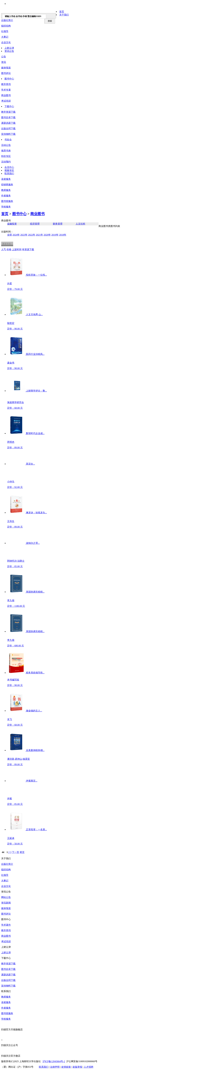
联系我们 (9, 173)
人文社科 (80, 223)
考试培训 (6, 101)
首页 (61, 11)
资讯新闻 (6, 902)
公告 (3, 56)
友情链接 (66, 1067)
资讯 (3, 62)
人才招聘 (88, 1067)
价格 (9, 249)
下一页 (15, 852)
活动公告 (6, 145)
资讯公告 (9, 51)
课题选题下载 (8, 123)
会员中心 (9, 167)
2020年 (47, 235)
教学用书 (6, 84)
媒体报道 (6, 67)
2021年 (39, 235)
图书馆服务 (7, 1013)
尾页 (22, 852)
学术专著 (6, 90)
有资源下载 (28, 249)
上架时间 (17, 249)
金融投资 (12, 223)
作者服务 (6, 195)
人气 (3, 249)
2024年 (16, 235)
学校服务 (6, 206)
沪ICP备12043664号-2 (54, 1061)
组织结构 (6, 26)
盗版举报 (77, 1067)
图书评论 (6, 73)
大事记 (4, 37)
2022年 (31, 235)
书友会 (8, 139)
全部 (9, 235)
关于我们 (64, 14)
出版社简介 (7, 864)
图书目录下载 (8, 117)
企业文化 (6, 42)
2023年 (23, 235)
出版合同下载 (8, 128)
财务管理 (57, 223)
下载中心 (9, 106)
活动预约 (6, 161)
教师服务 (6, 190)
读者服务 (6, 179)
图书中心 (9, 78)
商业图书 (6, 95)
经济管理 (35, 223)
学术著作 (6, 925)
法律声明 (55, 1067)
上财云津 (9, 48)
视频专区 (9, 170)
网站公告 (6, 897)
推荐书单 (6, 150)
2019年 (55, 235)
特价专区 (6, 156)
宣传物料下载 (8, 134)
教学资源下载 (8, 112)
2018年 (62, 235)
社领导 (4, 31)
